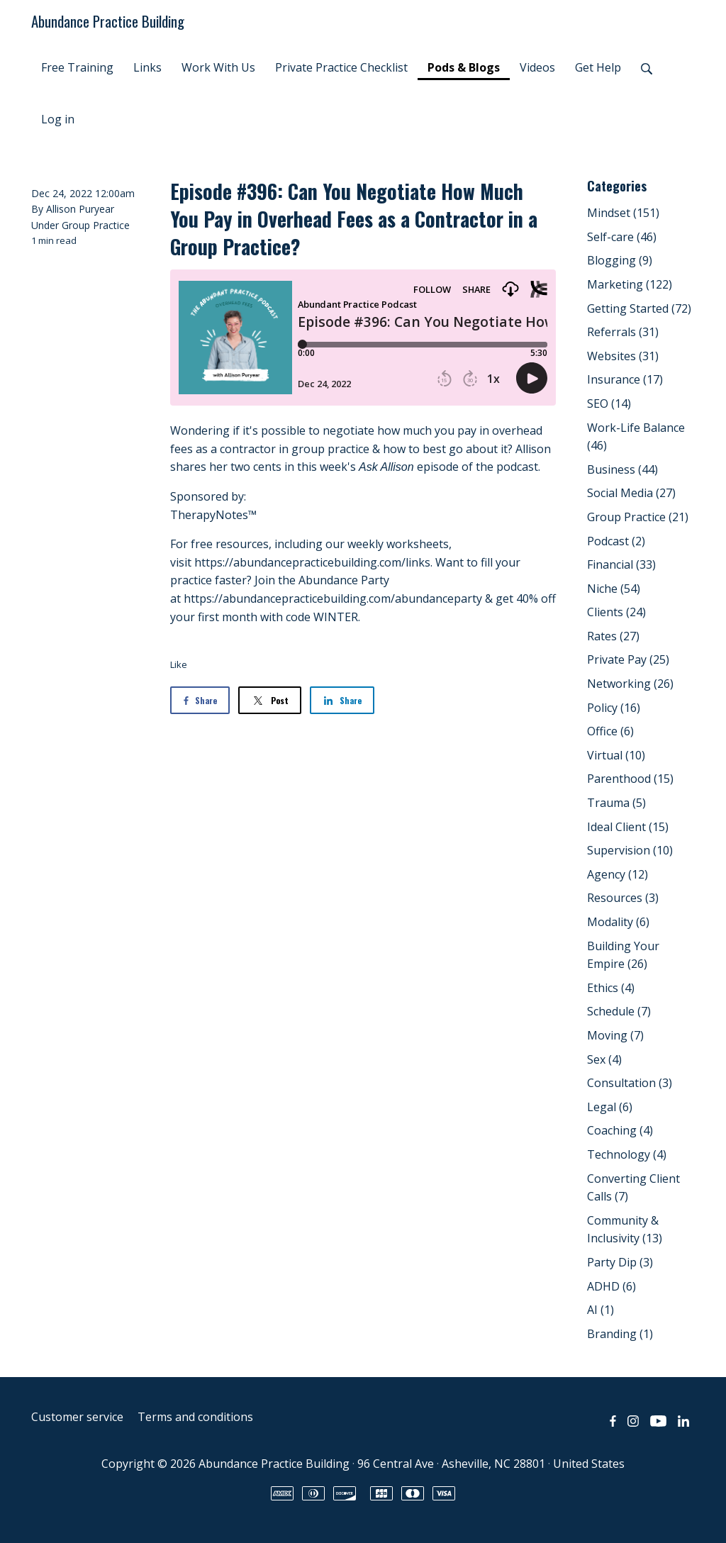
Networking (630, 683)
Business (622, 469)
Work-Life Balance (636, 437)
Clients (616, 612)
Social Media (631, 493)
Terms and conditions (195, 1417)
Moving (615, 1035)
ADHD (611, 1286)
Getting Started (639, 308)
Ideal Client (628, 827)
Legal (609, 1107)
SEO (609, 403)
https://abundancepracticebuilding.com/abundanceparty (333, 598)
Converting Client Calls (633, 1188)
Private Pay (628, 659)
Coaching (620, 1130)
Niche (613, 588)
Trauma (616, 803)
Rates (613, 636)
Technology (626, 1154)
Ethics (611, 988)
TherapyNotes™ (213, 515)
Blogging (619, 260)
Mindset (623, 213)
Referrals (623, 332)
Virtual (616, 755)
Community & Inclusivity (624, 1230)
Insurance (625, 379)
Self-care (622, 237)
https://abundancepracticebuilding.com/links (312, 562)
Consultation (629, 1083)
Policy (613, 707)
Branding (620, 1334)
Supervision (630, 850)
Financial (621, 564)
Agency (617, 874)
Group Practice (96, 225)
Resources (623, 898)
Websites (623, 356)
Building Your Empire (623, 955)
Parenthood (630, 778)
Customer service (77, 1417)
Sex (604, 1059)
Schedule (619, 1011)
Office (610, 731)
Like (178, 664)
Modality (618, 922)
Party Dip (620, 1262)
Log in (57, 119)
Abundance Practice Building (107, 21)
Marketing (629, 284)
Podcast (616, 541)
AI (600, 1310)
